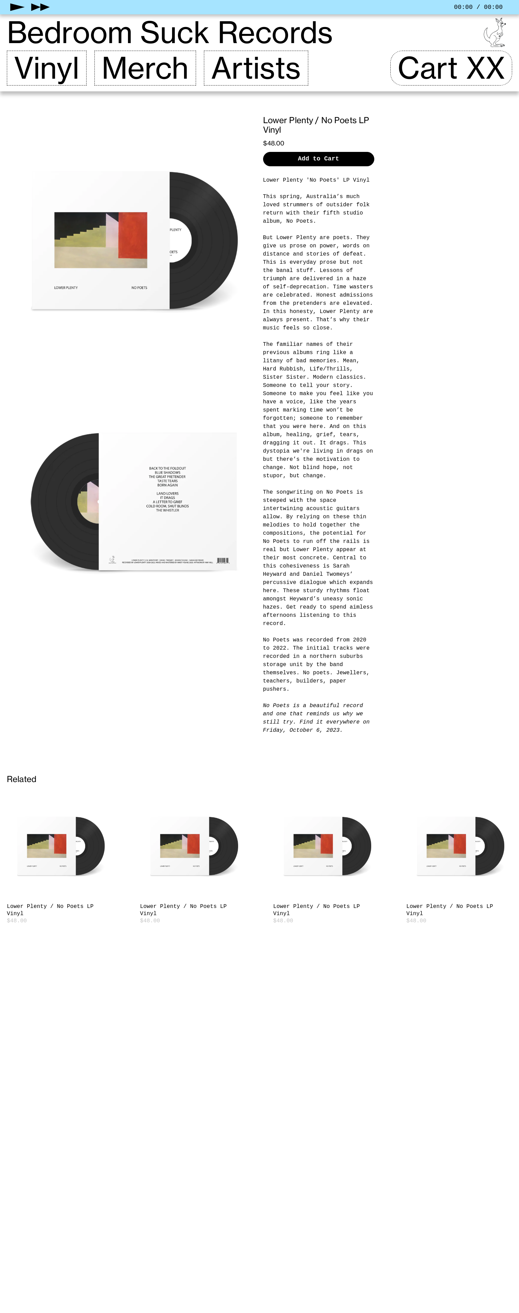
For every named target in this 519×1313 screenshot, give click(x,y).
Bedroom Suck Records (170, 32)
